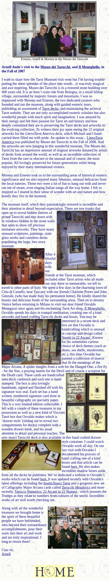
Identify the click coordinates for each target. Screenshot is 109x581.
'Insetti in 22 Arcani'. (77, 338)
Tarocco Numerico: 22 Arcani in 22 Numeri (46, 492)
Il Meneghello (89, 67)
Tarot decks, (51, 109)
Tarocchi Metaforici (76, 487)
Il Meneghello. (94, 308)
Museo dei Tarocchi (55, 67)
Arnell (6, 554)
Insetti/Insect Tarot (57, 483)
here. (75, 467)
